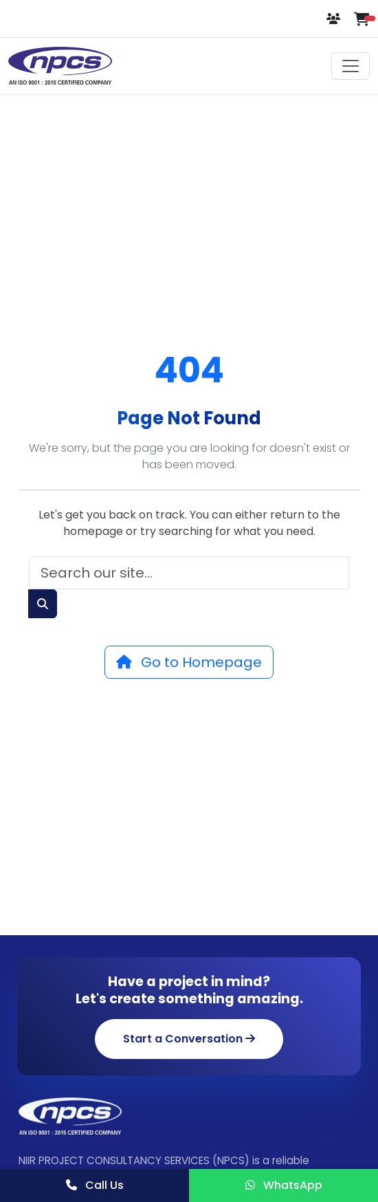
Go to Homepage (189, 662)
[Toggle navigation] (350, 66)
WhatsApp (283, 1185)
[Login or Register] (334, 19)
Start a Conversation (189, 1039)
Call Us (95, 1185)
